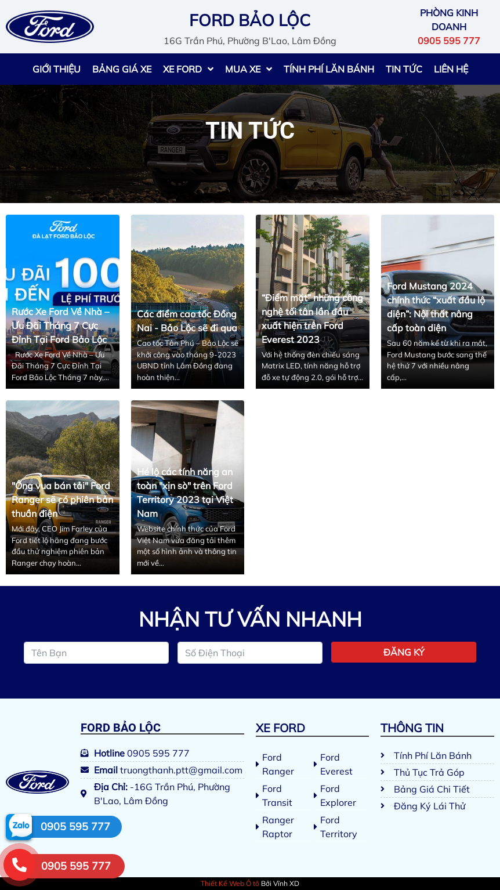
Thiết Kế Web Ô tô (230, 883)
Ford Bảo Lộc (121, 728)
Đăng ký (404, 652)
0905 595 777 (75, 826)
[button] (72, 866)
